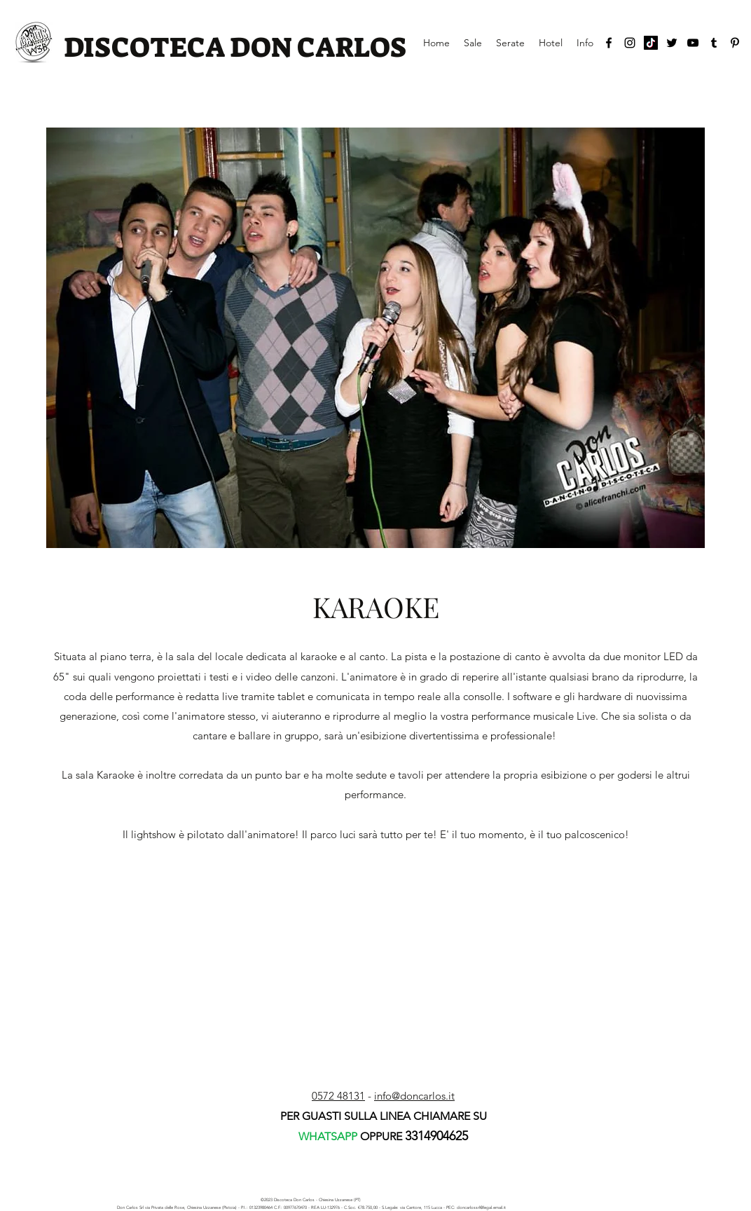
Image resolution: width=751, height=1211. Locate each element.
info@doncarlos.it (414, 1095)
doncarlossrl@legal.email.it (481, 1207)
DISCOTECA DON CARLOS (235, 47)
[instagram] (630, 43)
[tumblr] (714, 43)
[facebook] (609, 43)
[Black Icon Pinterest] (735, 43)
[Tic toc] (651, 43)
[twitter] (672, 43)
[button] (375, 338)
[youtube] (693, 43)
